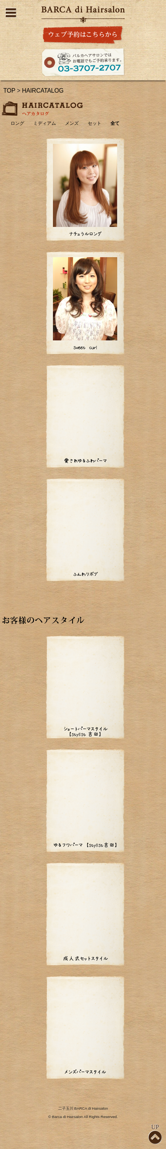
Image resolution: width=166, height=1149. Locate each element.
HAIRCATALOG (43, 90)
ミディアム (44, 123)
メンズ (72, 123)
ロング (17, 123)
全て (114, 123)
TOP (9, 90)
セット (94, 123)
